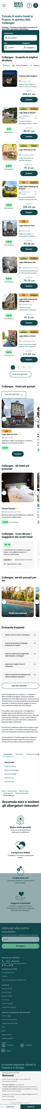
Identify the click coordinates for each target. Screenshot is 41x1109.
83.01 (29, 131)
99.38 (29, 243)
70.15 (29, 280)
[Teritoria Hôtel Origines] (9, 78)
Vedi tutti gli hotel (19, 374)
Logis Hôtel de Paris (12, 434)
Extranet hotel (6, 992)
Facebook (7, 1045)
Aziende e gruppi (7, 1003)
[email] (20, 939)
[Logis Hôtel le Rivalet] (9, 115)
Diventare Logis (7, 988)
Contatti (4, 976)
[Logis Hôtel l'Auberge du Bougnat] (9, 189)
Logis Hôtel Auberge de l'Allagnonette (28, 300)
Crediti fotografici (7, 1038)
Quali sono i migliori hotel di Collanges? (15, 665)
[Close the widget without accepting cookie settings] (10, 1072)
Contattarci (5, 1000)
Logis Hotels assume (9, 1007)
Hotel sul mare (9, 782)
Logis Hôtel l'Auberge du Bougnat (28, 188)
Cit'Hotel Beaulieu (10, 509)
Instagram (26, 1045)
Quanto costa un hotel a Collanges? (17, 635)
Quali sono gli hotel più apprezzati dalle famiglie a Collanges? (17, 655)
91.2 (29, 167)
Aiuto (3, 1031)
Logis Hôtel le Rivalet (29, 113)
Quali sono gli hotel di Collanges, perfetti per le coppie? (16, 644)
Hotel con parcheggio (11, 770)
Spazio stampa (7, 996)
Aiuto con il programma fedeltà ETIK (14, 980)
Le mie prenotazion (8, 972)
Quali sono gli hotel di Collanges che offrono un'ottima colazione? (17, 676)
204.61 (29, 94)
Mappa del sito (7, 1034)
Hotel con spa (9, 778)
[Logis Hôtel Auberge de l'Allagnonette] (9, 301)
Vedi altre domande (20, 686)
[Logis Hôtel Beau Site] (9, 265)
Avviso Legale (6, 1016)
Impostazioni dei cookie (9, 1023)
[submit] (20, 946)
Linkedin (6, 1050)
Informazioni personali (9, 1019)
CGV (3, 1027)
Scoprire (29, 100)
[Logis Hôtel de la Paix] (9, 152)
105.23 (29, 207)
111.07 (29, 354)
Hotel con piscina (10, 766)
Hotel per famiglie (10, 774)
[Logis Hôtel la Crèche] (9, 338)
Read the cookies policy (9, 1099)
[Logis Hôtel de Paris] (9, 228)
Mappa (6, 65)
